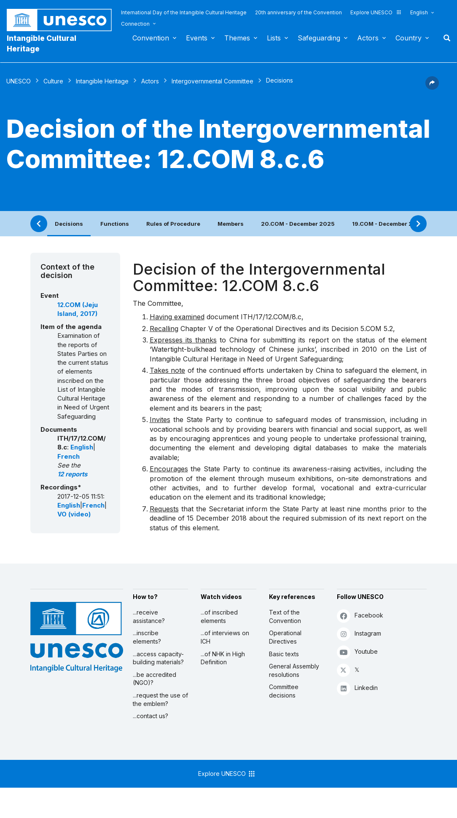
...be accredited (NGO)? (154, 679)
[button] (432, 87)
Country (408, 38)
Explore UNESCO (376, 12)
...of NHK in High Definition (223, 658)
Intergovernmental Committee (212, 81)
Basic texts (284, 654)
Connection (135, 24)
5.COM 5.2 (376, 328)
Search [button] (444, 38)
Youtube (357, 651)
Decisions (69, 223)
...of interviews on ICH (225, 637)
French (68, 456)
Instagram (359, 633)
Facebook (360, 615)
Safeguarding (319, 38)
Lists (274, 38)
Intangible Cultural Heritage (41, 43)
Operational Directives (285, 637)
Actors (368, 38)
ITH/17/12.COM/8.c (271, 317)
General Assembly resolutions (294, 670)
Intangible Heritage (102, 81)
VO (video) (74, 514)
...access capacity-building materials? (158, 658)
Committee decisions (283, 691)
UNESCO (18, 81)
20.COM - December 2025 (298, 223)
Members (231, 223)
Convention (150, 38)
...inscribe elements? (147, 637)
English (419, 12)
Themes (237, 38)
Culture (53, 81)
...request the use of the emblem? (160, 699)
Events (196, 38)
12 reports (72, 474)
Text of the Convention (285, 616)
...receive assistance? (149, 616)
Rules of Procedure (173, 223)
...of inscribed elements (219, 616)
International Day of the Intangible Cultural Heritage (184, 12)
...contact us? (150, 715)
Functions (114, 223)
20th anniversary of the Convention (298, 12)
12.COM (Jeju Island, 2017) (77, 309)
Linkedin (357, 688)
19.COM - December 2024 (388, 223)
